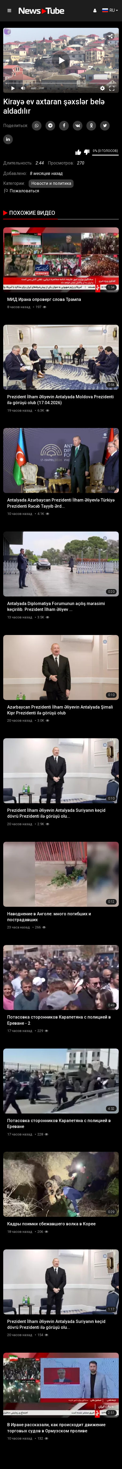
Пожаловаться (21, 190)
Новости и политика (51, 183)
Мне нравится (78, 152)
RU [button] (108, 10)
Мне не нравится (86, 152)
